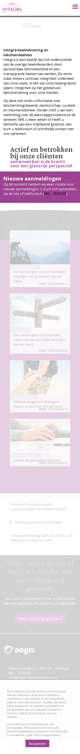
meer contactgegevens (38, 618)
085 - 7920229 (55, 193)
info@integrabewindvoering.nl (33, 677)
